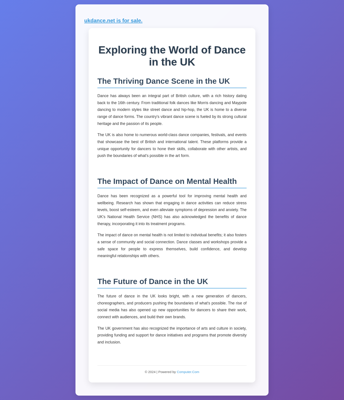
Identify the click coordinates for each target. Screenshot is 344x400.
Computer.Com (188, 372)
